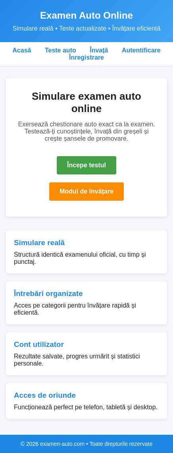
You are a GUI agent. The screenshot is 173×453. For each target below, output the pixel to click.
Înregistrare (86, 57)
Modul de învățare (86, 191)
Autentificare (141, 50)
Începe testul (86, 165)
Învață (99, 50)
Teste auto (60, 50)
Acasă (21, 50)
